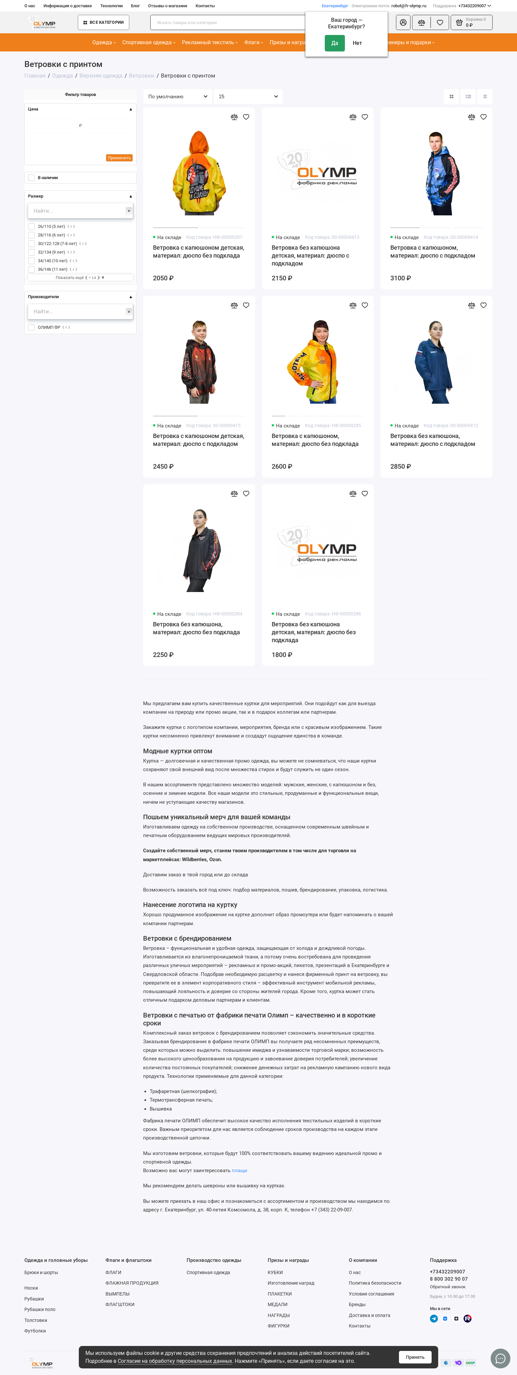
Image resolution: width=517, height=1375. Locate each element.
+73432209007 (462, 6)
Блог (135, 5)
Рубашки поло (39, 1309)
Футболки (35, 1330)
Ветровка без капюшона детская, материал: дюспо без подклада (314, 632)
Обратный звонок (448, 1286)
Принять (415, 1357)
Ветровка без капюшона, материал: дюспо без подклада (196, 628)
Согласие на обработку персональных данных (175, 1361)
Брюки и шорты (41, 1272)
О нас (29, 5)
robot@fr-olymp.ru (388, 6)
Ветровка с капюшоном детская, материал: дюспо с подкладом (198, 439)
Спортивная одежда (148, 42)
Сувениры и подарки (407, 42)
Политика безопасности (375, 1283)
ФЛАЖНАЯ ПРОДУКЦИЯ (132, 1283)
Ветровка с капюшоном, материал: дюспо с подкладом (432, 251)
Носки (31, 1288)
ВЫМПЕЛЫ (118, 1294)
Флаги (253, 42)
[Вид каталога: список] (468, 96)
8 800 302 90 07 (449, 1279)
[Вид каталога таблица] (485, 96)
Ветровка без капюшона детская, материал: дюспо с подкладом (310, 255)
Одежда (104, 42)
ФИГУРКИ (278, 1325)
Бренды (357, 1304)
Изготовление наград (291, 1283)
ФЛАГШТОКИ (120, 1304)
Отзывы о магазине (167, 5)
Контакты (205, 5)
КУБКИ (275, 1272)
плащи (239, 1170)
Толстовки (35, 1320)
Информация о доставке (68, 5)
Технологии (111, 5)
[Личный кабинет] (403, 22)
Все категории (103, 22)
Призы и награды (293, 42)
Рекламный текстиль (210, 42)
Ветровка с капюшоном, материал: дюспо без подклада (315, 439)
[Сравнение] (421, 22)
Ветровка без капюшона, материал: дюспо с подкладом (432, 439)
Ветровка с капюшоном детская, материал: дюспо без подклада (198, 251)
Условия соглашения (371, 1294)
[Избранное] (440, 22)
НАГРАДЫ (279, 1315)
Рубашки (34, 1298)
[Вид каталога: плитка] (451, 96)
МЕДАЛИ (278, 1304)
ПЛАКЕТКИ (280, 1294)
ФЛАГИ (113, 1272)
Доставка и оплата (369, 1315)
